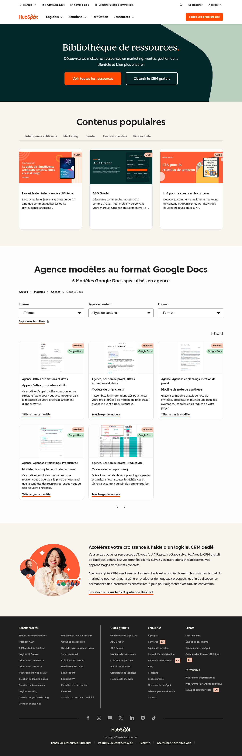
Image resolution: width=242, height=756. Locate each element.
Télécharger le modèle (36, 414)
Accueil (23, 292)
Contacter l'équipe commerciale (114, 5)
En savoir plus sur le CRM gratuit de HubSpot (121, 592)
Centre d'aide (79, 5)
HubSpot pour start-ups (202, 690)
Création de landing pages (33, 679)
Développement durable (161, 691)
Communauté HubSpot (197, 648)
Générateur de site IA (30, 666)
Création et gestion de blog (34, 697)
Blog (150, 666)
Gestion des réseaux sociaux (76, 635)
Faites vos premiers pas (204, 16)
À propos (153, 635)
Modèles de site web (121, 679)
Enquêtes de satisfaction (74, 685)
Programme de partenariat (200, 677)
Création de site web (30, 703)
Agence (55, 292)
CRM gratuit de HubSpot (32, 648)
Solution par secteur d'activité (77, 697)
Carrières (156, 642)
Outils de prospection (73, 642)
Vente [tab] (90, 136)
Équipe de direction (158, 648)
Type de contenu (100, 304)
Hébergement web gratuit (33, 673)
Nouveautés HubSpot (159, 685)
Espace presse (156, 679)
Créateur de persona (121, 660)
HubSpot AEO (26, 642)
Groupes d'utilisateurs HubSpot (202, 657)
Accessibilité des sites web (174, 743)
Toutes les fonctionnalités (33, 635)
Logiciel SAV (68, 679)
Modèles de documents (123, 654)
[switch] (53, 5)
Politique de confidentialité (115, 743)
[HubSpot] (28, 17)
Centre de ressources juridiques (71, 743)
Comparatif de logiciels (123, 673)
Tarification (100, 17)
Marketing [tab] (70, 136)
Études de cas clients (196, 642)
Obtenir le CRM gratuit (152, 79)
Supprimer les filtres (34, 321)
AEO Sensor (116, 648)
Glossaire (153, 673)
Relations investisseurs (164, 660)
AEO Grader (117, 642)
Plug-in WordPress (120, 666)
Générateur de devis (72, 666)
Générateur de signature (123, 635)
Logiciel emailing (28, 691)
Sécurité (145, 743)
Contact (152, 697)
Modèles (39, 292)
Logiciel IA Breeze (28, 654)
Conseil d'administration (161, 654)
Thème (24, 304)
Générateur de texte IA (31, 660)
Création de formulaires (32, 685)
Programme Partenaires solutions (203, 684)
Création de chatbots (72, 660)
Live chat (66, 691)
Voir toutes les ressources (92, 79)
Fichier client (68, 673)
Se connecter (195, 5)
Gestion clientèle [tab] (115, 136)
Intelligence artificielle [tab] (41, 136)
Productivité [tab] (142, 136)
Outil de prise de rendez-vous (77, 648)
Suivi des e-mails (70, 654)
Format (163, 304)
